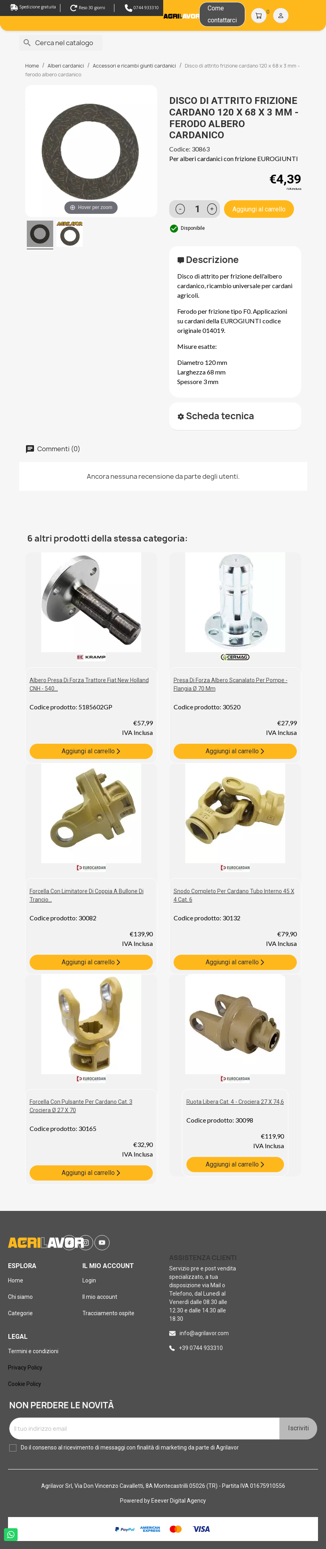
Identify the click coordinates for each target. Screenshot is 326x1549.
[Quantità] (198, 209)
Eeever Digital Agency (178, 1500)
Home (15, 1280)
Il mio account (99, 1297)
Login (89, 1280)
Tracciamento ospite (108, 1313)
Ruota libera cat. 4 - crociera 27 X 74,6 (235, 1102)
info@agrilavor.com (204, 1333)
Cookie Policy (24, 1384)
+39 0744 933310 (201, 1348)
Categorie (20, 1313)
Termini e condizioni (33, 1351)
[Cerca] (60, 43)
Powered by (135, 1500)
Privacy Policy (25, 1367)
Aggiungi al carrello (259, 209)
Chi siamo (20, 1297)
